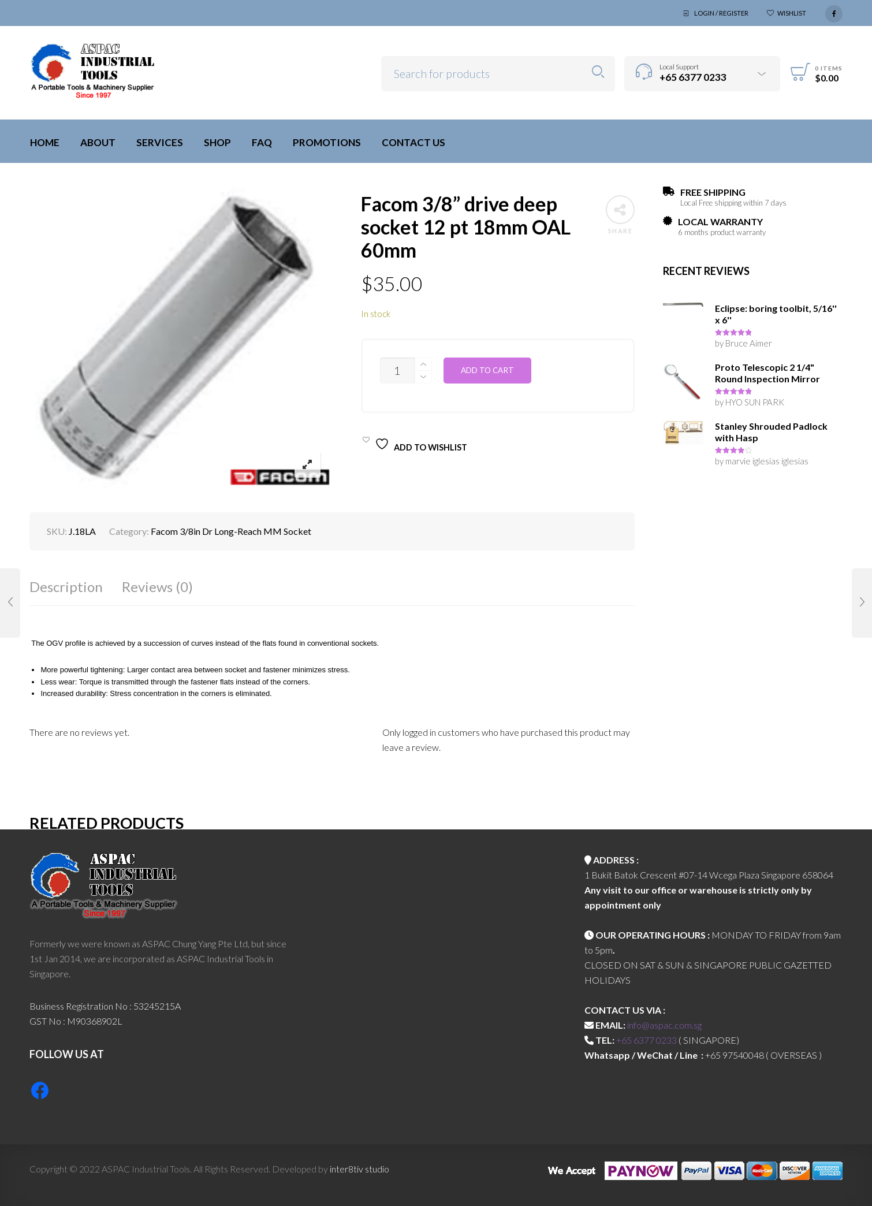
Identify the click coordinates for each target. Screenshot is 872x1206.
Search (598, 72)
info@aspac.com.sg (664, 1024)
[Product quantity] (397, 371)
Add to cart (487, 370)
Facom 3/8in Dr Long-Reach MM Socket (231, 531)
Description (66, 586)
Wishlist (791, 13)
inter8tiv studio (359, 1168)
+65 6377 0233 (646, 1039)
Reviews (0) (157, 586)
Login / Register (721, 13)
